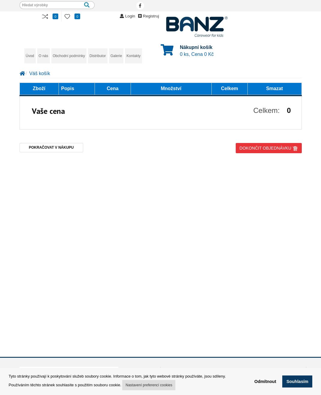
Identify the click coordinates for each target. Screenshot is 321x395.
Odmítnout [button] (265, 381)
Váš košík (39, 73)
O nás (43, 56)
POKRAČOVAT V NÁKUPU (51, 147)
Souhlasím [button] (297, 381)
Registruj (148, 16)
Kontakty (133, 56)
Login (127, 16)
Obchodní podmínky (69, 56)
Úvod (30, 56)
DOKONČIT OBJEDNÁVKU (269, 148)
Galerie (116, 56)
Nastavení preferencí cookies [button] (149, 385)
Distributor (97, 56)
